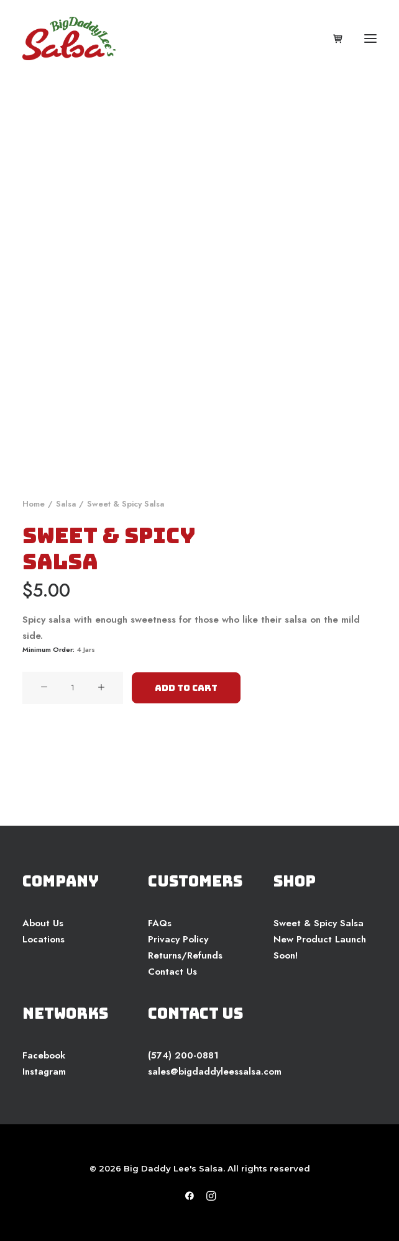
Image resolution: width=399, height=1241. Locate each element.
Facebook (43, 1055)
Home (33, 504)
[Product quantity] (72, 688)
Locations (43, 939)
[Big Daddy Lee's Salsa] (69, 38)
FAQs (160, 923)
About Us (42, 923)
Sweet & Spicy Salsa (318, 923)
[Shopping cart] (332, 38)
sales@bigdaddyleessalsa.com (215, 1071)
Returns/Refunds (185, 955)
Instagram (44, 1071)
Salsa (66, 504)
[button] (370, 38)
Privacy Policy (178, 939)
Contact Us (172, 971)
